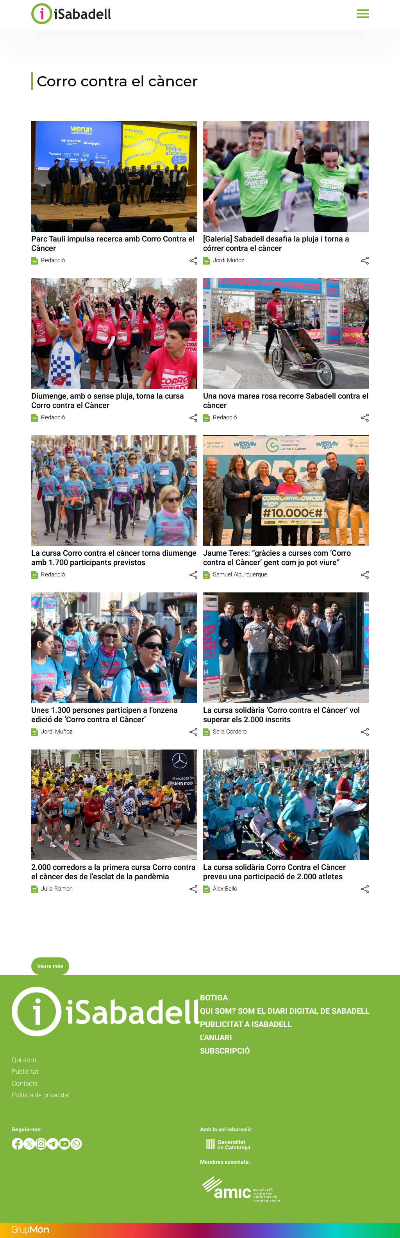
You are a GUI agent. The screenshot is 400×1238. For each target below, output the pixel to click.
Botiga (214, 997)
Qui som (24, 1060)
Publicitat (25, 1071)
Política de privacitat (41, 1095)
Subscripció (225, 1051)
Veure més (50, 966)
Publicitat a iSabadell (246, 1024)
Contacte (25, 1083)
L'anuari (216, 1037)
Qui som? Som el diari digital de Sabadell (285, 1011)
